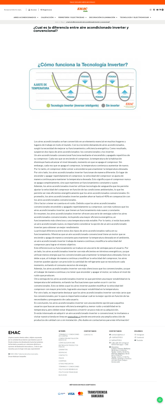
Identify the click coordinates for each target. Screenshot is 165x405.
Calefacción (48, 17)
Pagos (61, 358)
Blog (62, 22)
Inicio (57, 22)
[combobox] (12, 10)
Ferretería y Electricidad (72, 17)
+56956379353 (115, 337)
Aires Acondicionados (26, 17)
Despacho (63, 352)
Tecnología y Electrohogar (135, 17)
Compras (62, 361)
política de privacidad (68, 372)
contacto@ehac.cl (117, 335)
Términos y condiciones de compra (69, 335)
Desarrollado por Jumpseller (17, 356)
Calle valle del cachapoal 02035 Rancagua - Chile (119, 343)
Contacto (63, 355)
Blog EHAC (63, 375)
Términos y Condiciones (69, 366)
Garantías (63, 350)
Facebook (139, 337)
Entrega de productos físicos (68, 346)
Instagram (139, 335)
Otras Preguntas (66, 364)
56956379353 (115, 340)
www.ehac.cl (74, 316)
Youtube (138, 340)
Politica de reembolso (68, 369)
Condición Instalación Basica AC (68, 339)
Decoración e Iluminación (103, 17)
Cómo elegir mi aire (67, 343)
